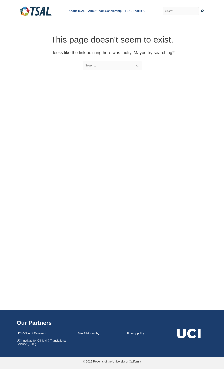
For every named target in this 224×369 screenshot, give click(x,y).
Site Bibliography (88, 333)
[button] (144, 11)
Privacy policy (135, 333)
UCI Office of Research (31, 333)
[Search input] (181, 11)
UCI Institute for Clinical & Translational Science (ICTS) (41, 342)
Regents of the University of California (117, 361)
